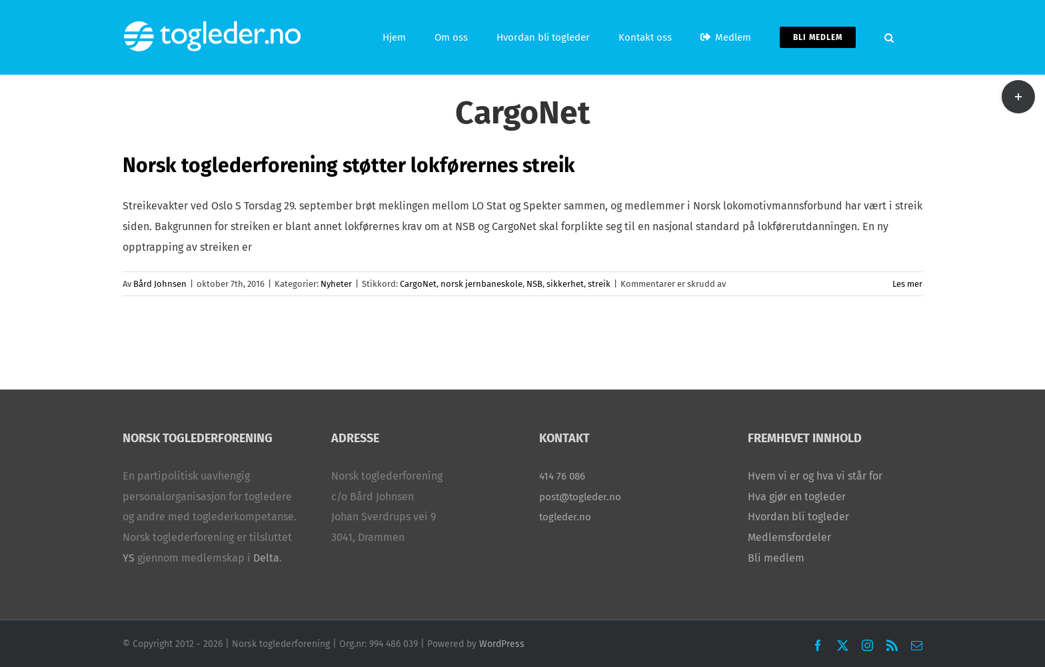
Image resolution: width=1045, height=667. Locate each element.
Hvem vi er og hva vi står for (815, 476)
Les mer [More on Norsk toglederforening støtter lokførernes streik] (907, 284)
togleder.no (565, 517)
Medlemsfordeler (789, 537)
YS (129, 558)
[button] (889, 37)
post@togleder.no (580, 497)
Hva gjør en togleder (797, 496)
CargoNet (418, 284)
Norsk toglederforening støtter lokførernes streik (349, 165)
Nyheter (336, 284)
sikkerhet (565, 284)
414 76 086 (562, 476)
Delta (266, 558)
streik (599, 284)
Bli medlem (776, 558)
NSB (534, 284)
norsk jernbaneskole (481, 284)
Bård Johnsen (160, 284)
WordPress (501, 644)
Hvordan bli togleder (798, 516)
